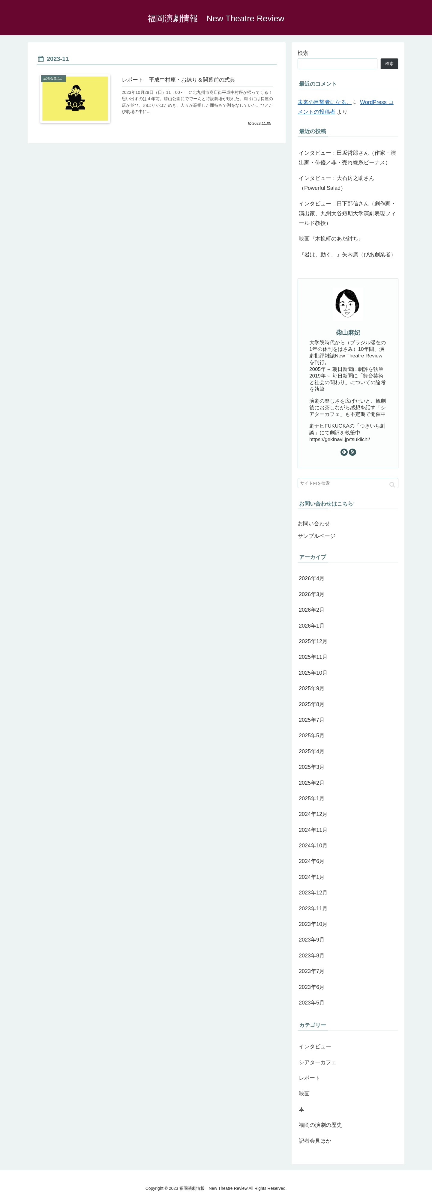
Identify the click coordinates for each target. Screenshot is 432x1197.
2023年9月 (312, 940)
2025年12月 (313, 641)
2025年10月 (313, 673)
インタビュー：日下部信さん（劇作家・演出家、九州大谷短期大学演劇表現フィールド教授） (347, 213)
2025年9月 (312, 688)
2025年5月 (312, 736)
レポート (309, 1078)
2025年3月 (312, 767)
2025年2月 (312, 783)
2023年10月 (313, 924)
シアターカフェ (318, 1062)
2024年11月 (313, 830)
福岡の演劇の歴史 (320, 1125)
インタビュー (315, 1046)
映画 (304, 1094)
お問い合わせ (314, 524)
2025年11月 (313, 657)
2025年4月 (312, 751)
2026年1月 (312, 626)
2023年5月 (312, 1003)
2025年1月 (312, 798)
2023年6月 (312, 987)
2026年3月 (312, 594)
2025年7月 (312, 720)
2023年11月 (313, 909)
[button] (392, 484)
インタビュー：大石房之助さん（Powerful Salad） (336, 183)
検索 (303, 53)
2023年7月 (312, 971)
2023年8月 (312, 956)
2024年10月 (313, 846)
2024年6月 (312, 861)
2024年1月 (312, 877)
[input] (348, 483)
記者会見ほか (315, 1141)
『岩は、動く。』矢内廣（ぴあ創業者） (347, 255)
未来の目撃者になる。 (325, 102)
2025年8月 (312, 704)
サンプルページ (316, 536)
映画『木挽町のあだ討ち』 (331, 239)
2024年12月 (313, 814)
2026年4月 (312, 578)
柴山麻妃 (348, 332)
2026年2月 (312, 610)
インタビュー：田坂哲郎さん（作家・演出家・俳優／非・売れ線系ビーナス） (347, 158)
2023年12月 (313, 893)
